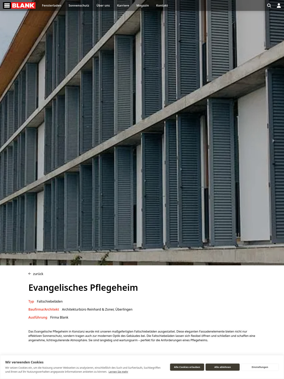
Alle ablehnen (222, 367)
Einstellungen (260, 367)
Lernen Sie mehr (118, 371)
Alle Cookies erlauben (187, 367)
